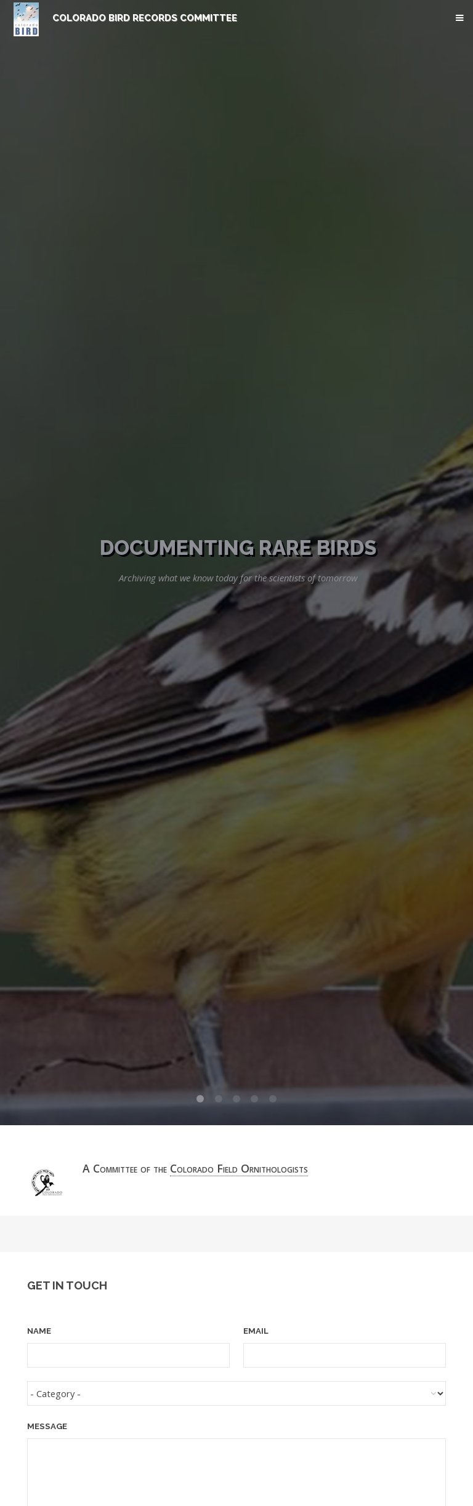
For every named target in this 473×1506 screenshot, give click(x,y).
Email (256, 1331)
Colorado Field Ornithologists (239, 1168)
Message (47, 1426)
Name (39, 1331)
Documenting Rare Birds (238, 548)
